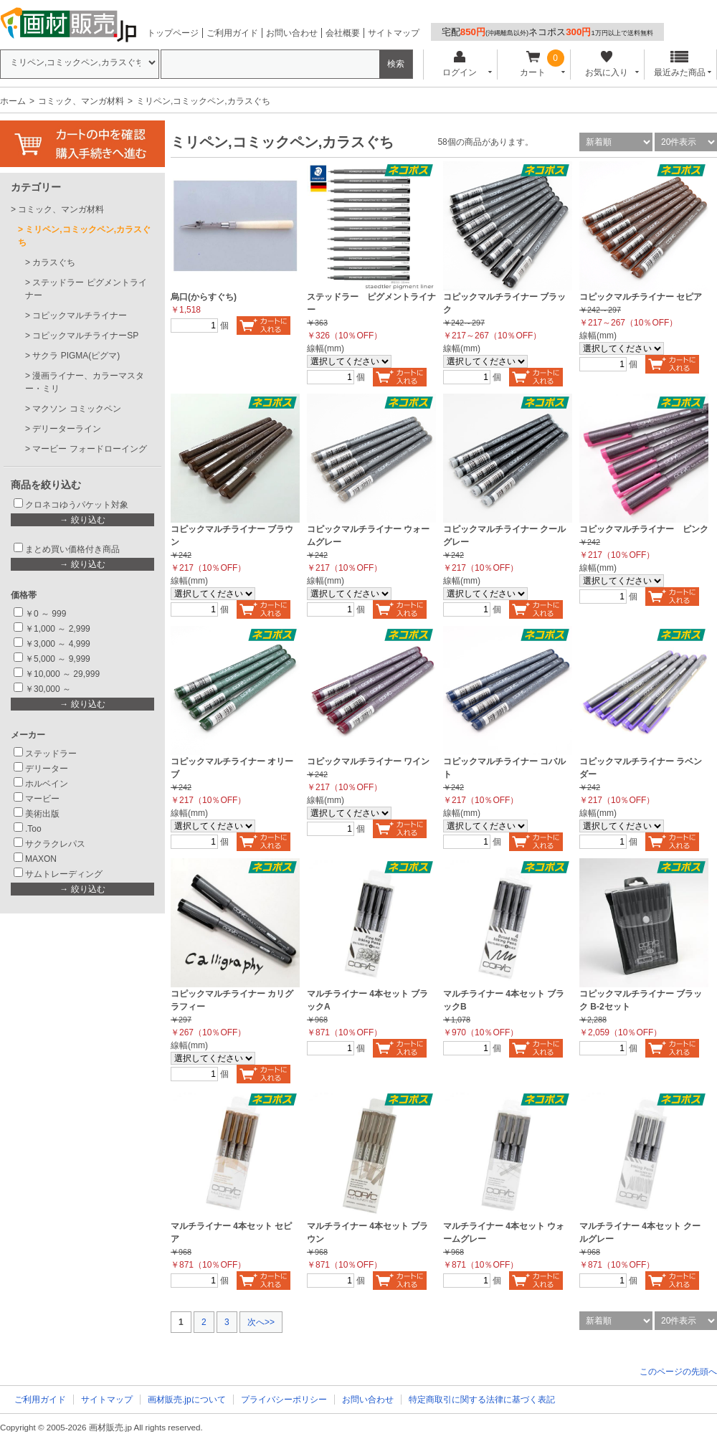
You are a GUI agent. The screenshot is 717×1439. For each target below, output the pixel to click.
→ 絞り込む (82, 520)
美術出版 (42, 814)
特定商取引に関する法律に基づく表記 (482, 1400)
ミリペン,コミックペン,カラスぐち (84, 235)
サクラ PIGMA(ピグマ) (76, 356)
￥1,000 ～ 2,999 (57, 629)
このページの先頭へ (678, 1372)
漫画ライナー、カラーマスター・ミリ (84, 382)
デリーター (46, 769)
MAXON (41, 859)
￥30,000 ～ (49, 689)
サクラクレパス (55, 844)
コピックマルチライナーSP (85, 336)
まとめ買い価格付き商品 (72, 549)
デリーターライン (66, 429)
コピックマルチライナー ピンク (643, 529)
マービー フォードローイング (89, 449)
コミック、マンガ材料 (81, 101)
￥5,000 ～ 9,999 (57, 659)
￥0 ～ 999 (45, 614)
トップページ (173, 33)
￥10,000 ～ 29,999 (62, 674)
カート (533, 64)
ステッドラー (51, 754)
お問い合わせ (292, 33)
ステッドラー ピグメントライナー (86, 288)
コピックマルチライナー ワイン (368, 761)
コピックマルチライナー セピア (640, 297)
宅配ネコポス (547, 32)
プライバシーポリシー (284, 1400)
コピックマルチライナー (79, 315)
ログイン (459, 64)
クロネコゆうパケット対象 (76, 505)
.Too (33, 829)
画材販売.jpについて (187, 1400)
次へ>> (261, 1322)
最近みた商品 (680, 64)
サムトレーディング (64, 874)
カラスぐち (53, 262)
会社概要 (343, 33)
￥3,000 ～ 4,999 (57, 644)
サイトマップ (393, 33)
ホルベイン (46, 784)
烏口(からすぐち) (204, 297)
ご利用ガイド (232, 33)
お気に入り (606, 64)
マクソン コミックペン (76, 409)
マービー (42, 799)
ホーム (13, 101)
